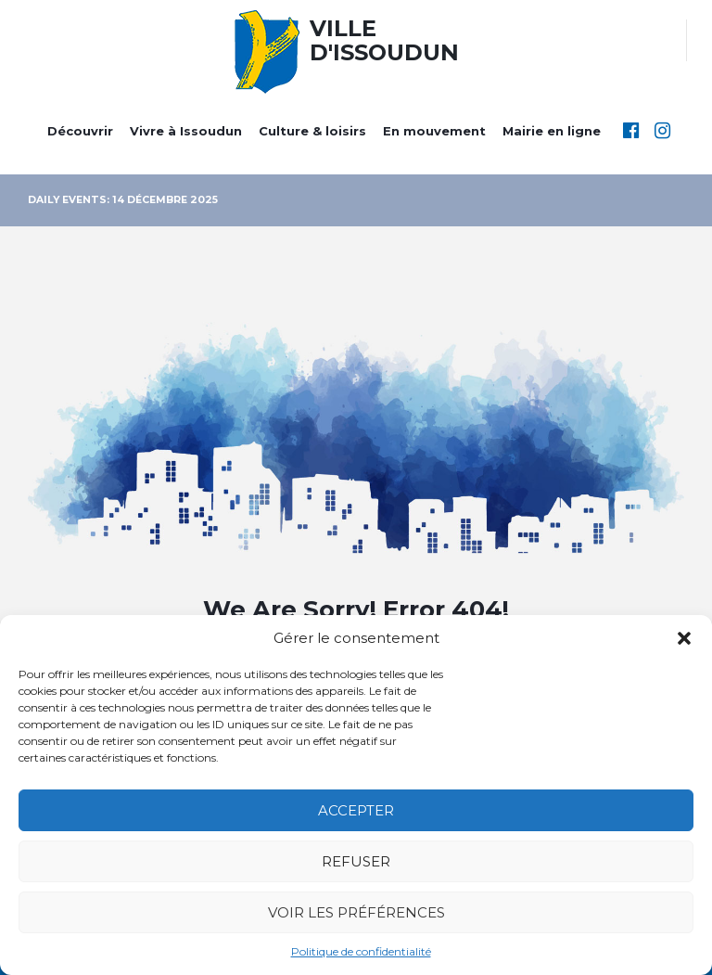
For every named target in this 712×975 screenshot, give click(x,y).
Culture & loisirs (312, 130)
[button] (684, 638)
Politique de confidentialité (361, 951)
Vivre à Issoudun (186, 130)
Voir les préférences (356, 912)
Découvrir (80, 130)
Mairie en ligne (551, 130)
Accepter (356, 810)
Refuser (356, 861)
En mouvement (434, 130)
